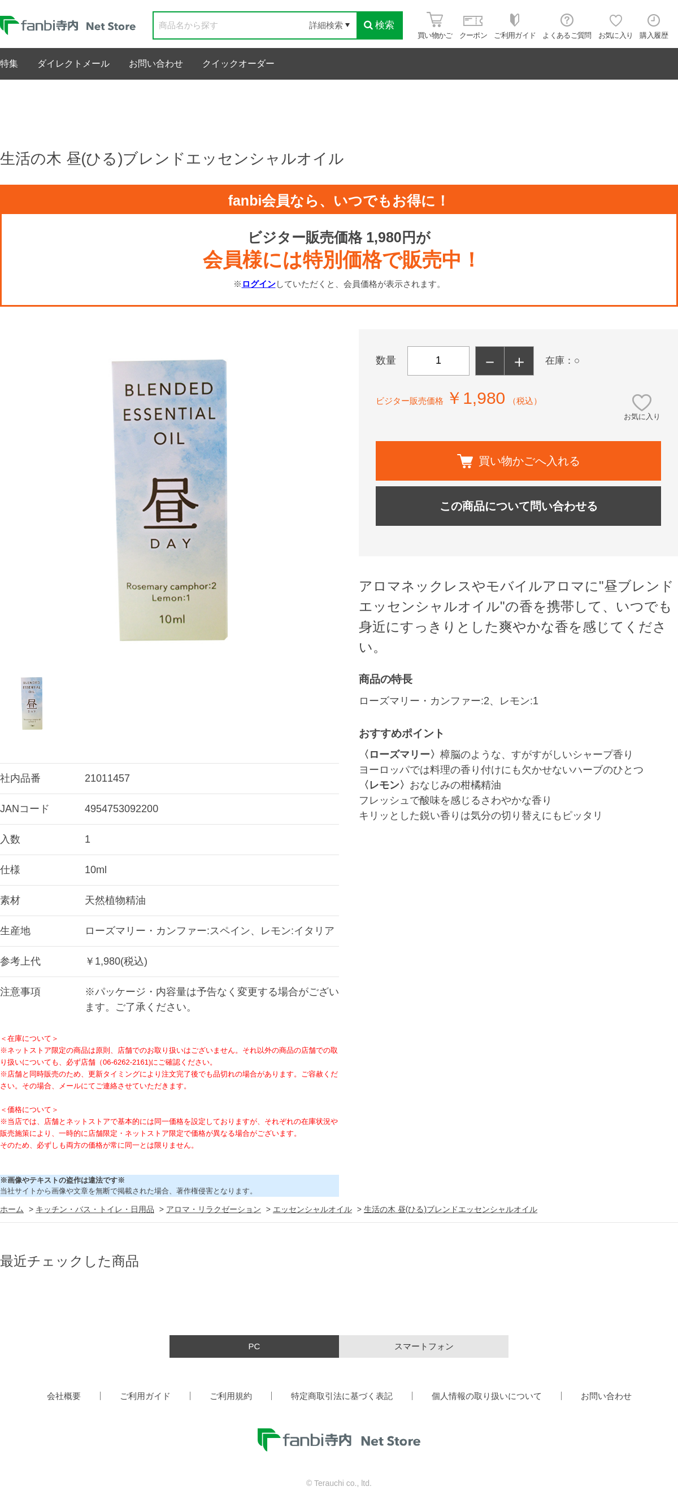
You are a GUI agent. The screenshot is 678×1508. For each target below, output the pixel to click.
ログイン (259, 284)
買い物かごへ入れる (518, 461)
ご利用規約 (231, 1396)
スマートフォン (424, 1346)
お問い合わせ (156, 63)
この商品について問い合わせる (519, 506)
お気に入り (642, 416)
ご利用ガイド (145, 1396)
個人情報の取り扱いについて (487, 1396)
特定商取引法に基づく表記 (342, 1396)
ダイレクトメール (73, 63)
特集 (9, 63)
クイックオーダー (238, 63)
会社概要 (64, 1396)
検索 (379, 25)
